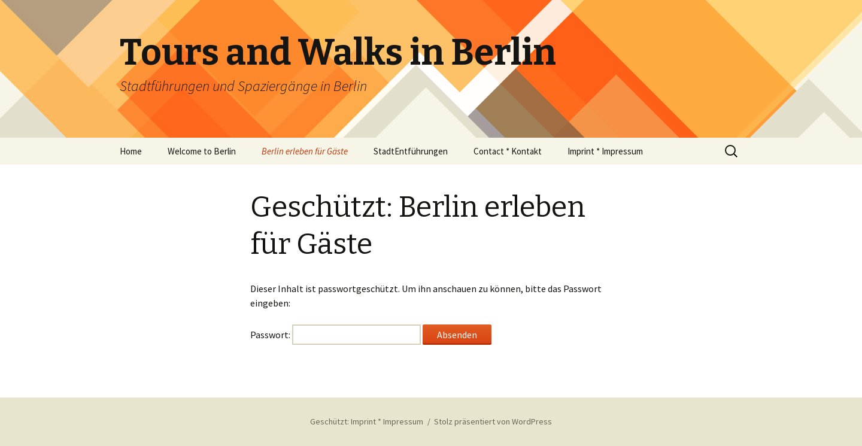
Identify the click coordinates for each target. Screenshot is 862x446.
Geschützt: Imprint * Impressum (366, 421)
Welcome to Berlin (202, 151)
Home (131, 151)
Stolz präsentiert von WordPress (493, 421)
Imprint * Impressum (605, 151)
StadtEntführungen (411, 151)
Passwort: (335, 335)
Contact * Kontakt (508, 151)
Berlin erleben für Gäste (305, 151)
